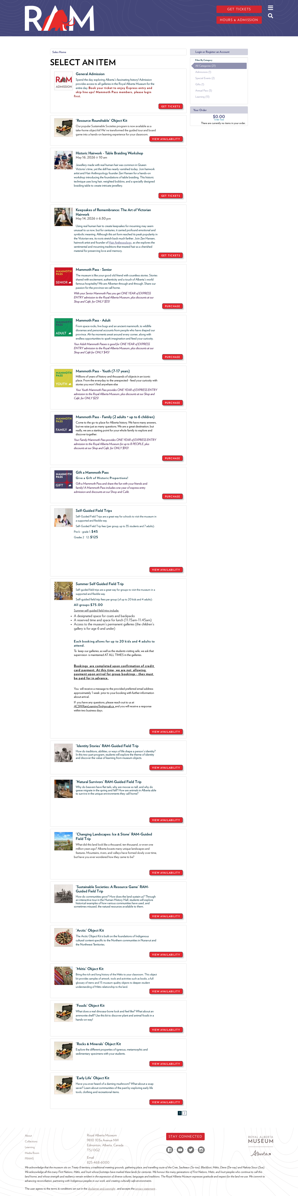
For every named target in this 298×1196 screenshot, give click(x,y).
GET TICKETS (170, 106)
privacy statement (145, 1188)
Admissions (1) (203, 71)
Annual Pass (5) (203, 90)
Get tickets (239, 9)
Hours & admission (239, 20)
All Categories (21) (205, 65)
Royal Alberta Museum (102, 1135)
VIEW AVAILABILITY (166, 139)
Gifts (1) (199, 84)
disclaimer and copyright (101, 1188)
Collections (31, 1141)
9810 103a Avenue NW (103, 1140)
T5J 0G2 (93, 1150)
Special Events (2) (205, 78)
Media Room (32, 1153)
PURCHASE (172, 306)
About (28, 1135)
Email (90, 1157)
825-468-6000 (98, 1162)
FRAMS (29, 1158)
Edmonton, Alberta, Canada (105, 1145)
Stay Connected (185, 1136)
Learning (30, 1147)
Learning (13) (202, 96)
